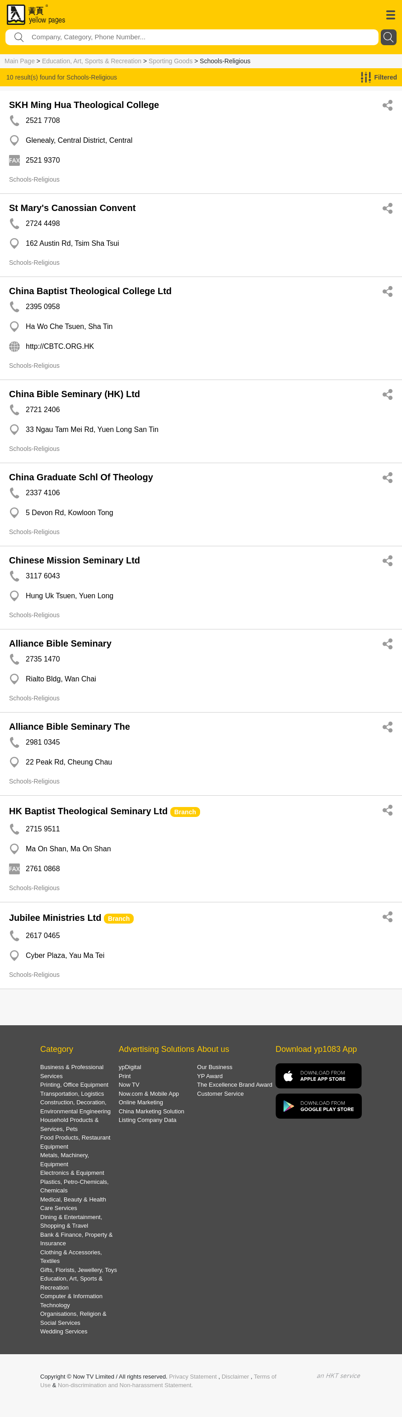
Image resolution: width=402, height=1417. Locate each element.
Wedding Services (64, 1331)
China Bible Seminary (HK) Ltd (74, 394)
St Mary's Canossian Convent (72, 208)
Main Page (20, 61)
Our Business (214, 1067)
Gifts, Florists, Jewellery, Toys (78, 1270)
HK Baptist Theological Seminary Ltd (88, 811)
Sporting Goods (170, 61)
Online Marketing (141, 1102)
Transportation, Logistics (72, 1093)
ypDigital (130, 1067)
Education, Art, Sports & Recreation (91, 61)
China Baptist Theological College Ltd (90, 291)
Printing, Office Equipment (74, 1084)
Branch (185, 812)
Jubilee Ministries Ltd (55, 918)
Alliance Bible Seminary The (69, 727)
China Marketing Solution (151, 1111)
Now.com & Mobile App (149, 1093)
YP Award (210, 1076)
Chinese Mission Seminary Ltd (74, 560)
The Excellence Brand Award (234, 1084)
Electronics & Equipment (72, 1172)
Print (125, 1076)
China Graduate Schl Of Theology (81, 477)
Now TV (129, 1084)
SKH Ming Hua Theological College (84, 105)
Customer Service (220, 1093)
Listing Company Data (148, 1120)
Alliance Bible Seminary (60, 643)
